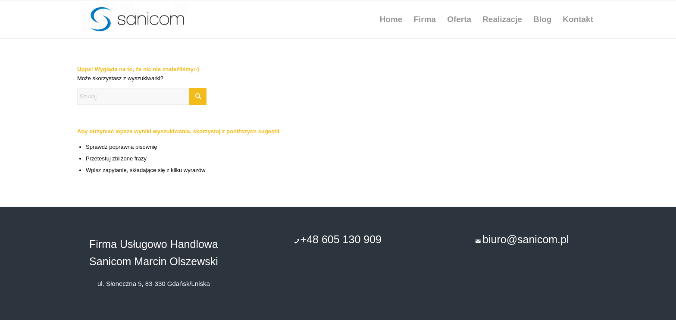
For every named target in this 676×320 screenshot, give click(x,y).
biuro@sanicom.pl (525, 239)
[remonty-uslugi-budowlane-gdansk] (144, 19)
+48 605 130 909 (341, 239)
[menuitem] (391, 19)
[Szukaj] (142, 96)
